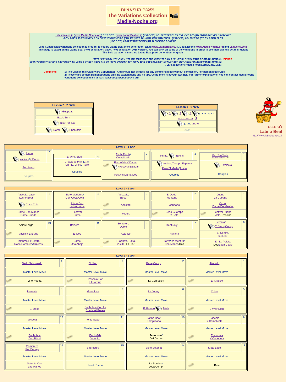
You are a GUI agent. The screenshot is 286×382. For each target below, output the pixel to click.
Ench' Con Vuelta (220, 155)
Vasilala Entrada (28, 233)
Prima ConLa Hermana (77, 205)
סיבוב (195, 123)
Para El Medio (170, 168)
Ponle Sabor (93, 319)
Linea (78, 164)
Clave (229, 244)
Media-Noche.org (137, 21)
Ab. (228, 158)
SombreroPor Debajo (32, 348)
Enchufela (75, 129)
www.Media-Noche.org (88, 35)
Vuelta (121, 244)
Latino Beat (26, 197)
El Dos (77, 233)
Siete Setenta (154, 347)
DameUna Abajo (77, 242)
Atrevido (215, 263)
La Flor (130, 244)
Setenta (220, 222)
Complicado (123, 157)
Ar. (224, 158)
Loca (222, 244)
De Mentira (177, 240)
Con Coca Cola (75, 197)
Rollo (86, 164)
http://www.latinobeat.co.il (267, 135)
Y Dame (35, 159)
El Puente (149, 308)
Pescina (226, 215)
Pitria (166, 308)
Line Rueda (35, 280)
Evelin (179, 155)
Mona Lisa (93, 291)
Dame (57, 129)
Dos (134, 174)
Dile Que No (67, 122)
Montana (172, 197)
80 (225, 235)
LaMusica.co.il (63, 35)
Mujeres (38, 244)
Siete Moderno (74, 194)
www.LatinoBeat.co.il (128, 35)
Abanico (126, 233)
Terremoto (156, 335)
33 (216, 241)
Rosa (17, 244)
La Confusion (156, 280)
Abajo (183, 168)
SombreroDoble (123, 225)
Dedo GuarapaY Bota (174, 213)
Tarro (167, 240)
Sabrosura (93, 347)
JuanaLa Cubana (220, 196)
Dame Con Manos (28, 211)
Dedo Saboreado (32, 263)
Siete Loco (214, 347)
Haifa (131, 240)
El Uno (71, 156)
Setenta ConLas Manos (34, 365)
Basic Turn (63, 117)
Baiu (217, 365)
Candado (174, 204)
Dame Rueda (29, 215)
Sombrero (28, 167)
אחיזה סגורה (185, 118)
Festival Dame (123, 174)
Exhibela (226, 164)
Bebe (149, 263)
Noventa (32, 291)
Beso (123, 197)
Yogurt (126, 213)
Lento (29, 153)
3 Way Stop (217, 308)
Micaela (32, 319)
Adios (167, 163)
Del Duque (156, 338)
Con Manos (171, 244)
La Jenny (153, 291)
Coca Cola (32, 204)
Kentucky (171, 225)
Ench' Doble (123, 154)
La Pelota (225, 241)
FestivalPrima (77, 213)
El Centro (121, 240)
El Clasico (217, 280)
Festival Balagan (129, 166)
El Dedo (171, 194)
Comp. (229, 226)
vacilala (24, 159)
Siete (79, 156)
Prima (163, 155)
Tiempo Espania (182, 163)
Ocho (222, 203)
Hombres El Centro (28, 240)
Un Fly (69, 164)
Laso (32, 194)
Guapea (67, 111)
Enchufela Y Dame (125, 162)
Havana (174, 233)
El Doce (34, 308)
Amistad (126, 204)
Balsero (74, 225)
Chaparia (70, 161)
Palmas (214, 158)
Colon (214, 291)
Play (79, 161)
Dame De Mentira (222, 206)
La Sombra (155, 363)
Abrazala (123, 194)
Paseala (22, 194)
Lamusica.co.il (238, 46)
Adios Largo (26, 225)
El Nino (93, 263)
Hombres (26, 244)
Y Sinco (220, 226)
